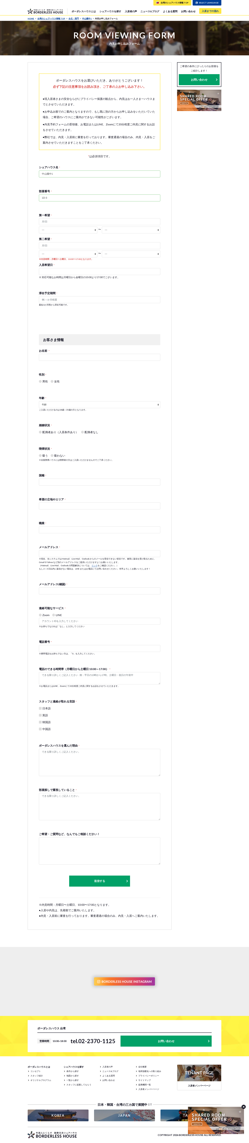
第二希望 (45, 239)
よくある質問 (170, 11)
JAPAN (124, 1115)
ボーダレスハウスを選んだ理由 (59, 745)
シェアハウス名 (49, 167)
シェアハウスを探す (110, 11)
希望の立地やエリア (52, 499)
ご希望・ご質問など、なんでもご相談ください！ (69, 834)
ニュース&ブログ (149, 11)
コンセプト (35, 1071)
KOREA (58, 1115)
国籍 (42, 475)
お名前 (44, 350)
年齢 (42, 398)
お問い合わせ (188, 11)
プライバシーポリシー (148, 1075)
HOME (32, 18)
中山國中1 (88, 18)
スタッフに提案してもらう (78, 1084)
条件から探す (72, 1071)
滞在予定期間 (48, 293)
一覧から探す (72, 1080)
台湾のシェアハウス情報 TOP (52, 18)
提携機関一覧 (144, 1084)
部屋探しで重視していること (58, 789)
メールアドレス (49, 547)
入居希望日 (46, 264)
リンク (94, 565)
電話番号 (45, 641)
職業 (42, 523)
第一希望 (45, 215)
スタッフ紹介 (36, 1075)
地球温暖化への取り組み (149, 1071)
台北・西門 (74, 18)
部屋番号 (45, 191)
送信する (111, 881)
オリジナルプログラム (40, 1080)
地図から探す (72, 1075)
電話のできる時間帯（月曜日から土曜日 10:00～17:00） (74, 669)
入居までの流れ (210, 10)
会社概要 (142, 1066)
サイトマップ (144, 1080)
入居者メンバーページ (148, 1089)
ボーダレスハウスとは (84, 11)
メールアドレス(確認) (53, 584)
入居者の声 (131, 11)
